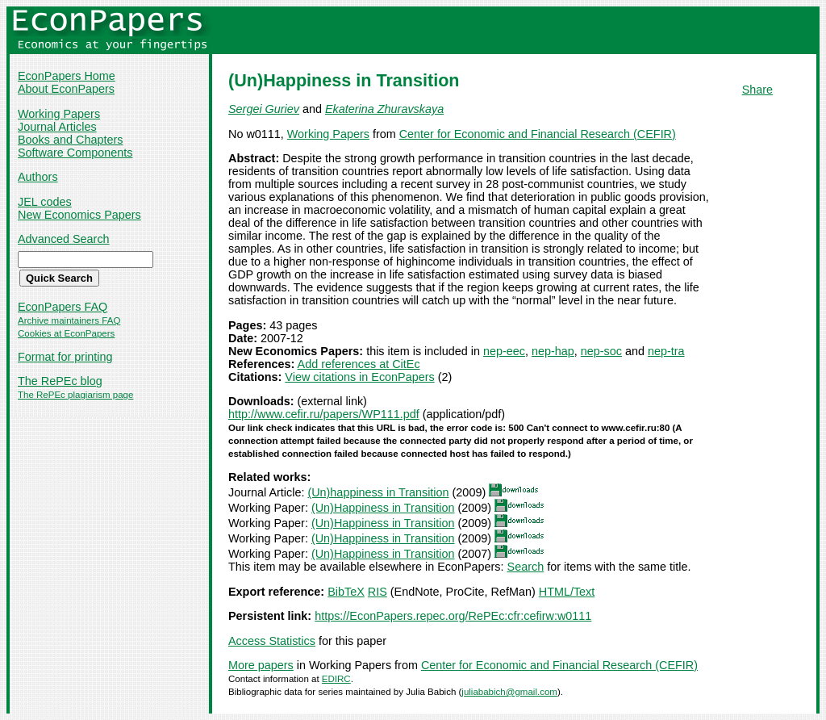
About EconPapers (66, 88)
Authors (38, 176)
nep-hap (553, 351)
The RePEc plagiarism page (75, 395)
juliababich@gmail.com (509, 692)
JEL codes (45, 201)
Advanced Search (64, 238)
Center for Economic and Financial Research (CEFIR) (537, 134)
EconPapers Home (66, 75)
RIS (377, 591)
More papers (261, 665)
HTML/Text (567, 591)
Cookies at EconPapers (66, 333)
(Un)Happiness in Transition (383, 507)
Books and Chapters (70, 139)
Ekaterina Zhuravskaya (384, 109)
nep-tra (666, 351)
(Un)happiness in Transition (377, 492)
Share (757, 89)
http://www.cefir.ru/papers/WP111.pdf (323, 414)
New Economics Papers (79, 214)
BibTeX (346, 591)
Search (525, 566)
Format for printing (65, 356)
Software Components (75, 152)
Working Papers (59, 113)
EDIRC (336, 679)
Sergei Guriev (263, 109)
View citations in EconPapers (359, 376)
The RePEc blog (60, 381)
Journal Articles (57, 126)
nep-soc (601, 351)
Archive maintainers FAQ (69, 320)
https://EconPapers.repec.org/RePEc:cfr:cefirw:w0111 (453, 615)
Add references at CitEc (359, 364)
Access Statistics (271, 640)
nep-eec (504, 351)
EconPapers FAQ (62, 306)
